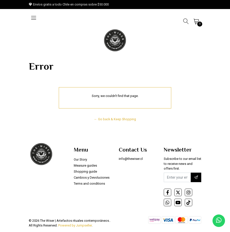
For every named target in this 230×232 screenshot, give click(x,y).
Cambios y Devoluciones (92, 177)
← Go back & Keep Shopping (115, 119)
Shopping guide (85, 171)
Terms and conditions (89, 183)
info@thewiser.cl (131, 159)
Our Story (80, 159)
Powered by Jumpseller (75, 225)
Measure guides (85, 165)
